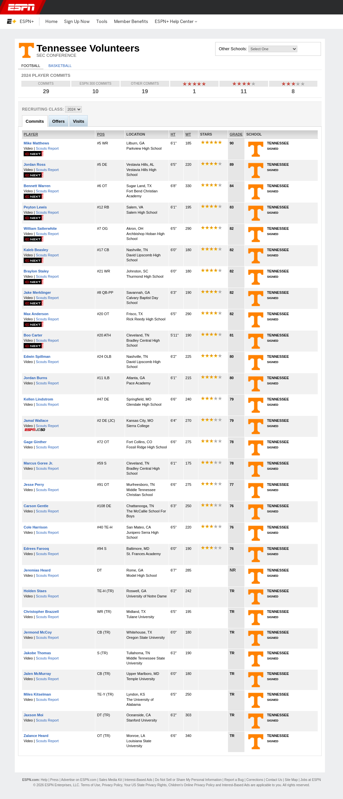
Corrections (254, 780)
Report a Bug (234, 780)
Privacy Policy (112, 785)
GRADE (236, 134)
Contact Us (274, 780)
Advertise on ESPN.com (78, 780)
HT (173, 134)
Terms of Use (90, 785)
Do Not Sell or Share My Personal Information (188, 780)
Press (54, 780)
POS (100, 134)
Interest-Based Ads (138, 780)
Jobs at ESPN (310, 780)
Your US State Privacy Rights (145, 785)
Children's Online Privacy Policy (192, 785)
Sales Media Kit (110, 780)
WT (188, 134)
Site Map (291, 780)
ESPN (21, 7)
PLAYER (31, 134)
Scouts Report (47, 148)
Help (44, 780)
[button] (332, 7)
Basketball (59, 66)
